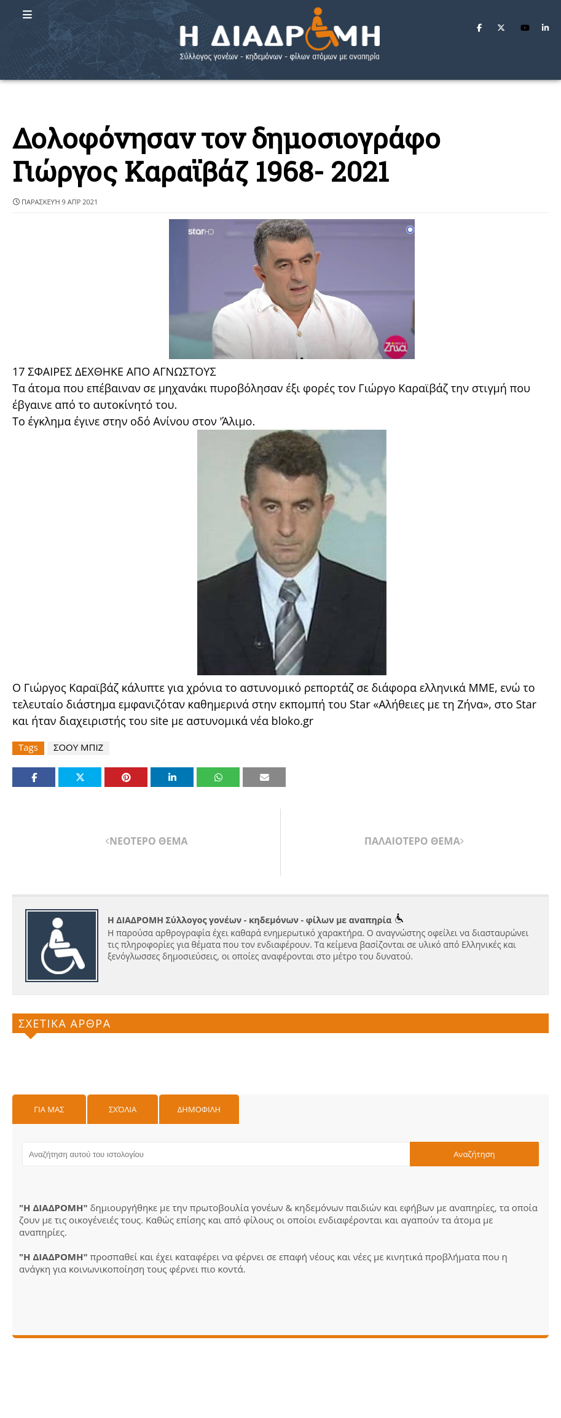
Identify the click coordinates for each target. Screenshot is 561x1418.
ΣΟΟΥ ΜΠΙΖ (78, 747)
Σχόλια (122, 1109)
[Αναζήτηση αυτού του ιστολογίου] (216, 1154)
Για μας (49, 1109)
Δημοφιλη (199, 1109)
